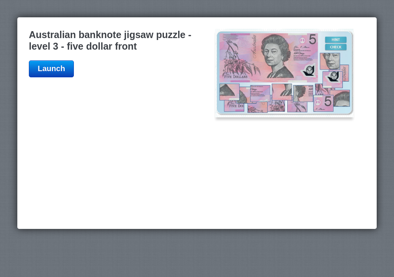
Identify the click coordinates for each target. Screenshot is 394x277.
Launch (51, 68)
